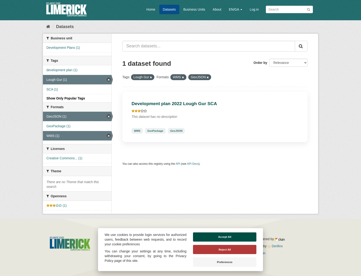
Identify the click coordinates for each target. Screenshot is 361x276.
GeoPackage (155, 130)
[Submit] (309, 9)
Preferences (225, 262)
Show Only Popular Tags (65, 98)
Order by (260, 63)
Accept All (224, 236)
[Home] (48, 26)
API (178, 163)
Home (150, 9)
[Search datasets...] (208, 46)
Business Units (194, 9)
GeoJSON (176, 130)
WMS (137, 130)
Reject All (225, 249)
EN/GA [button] (235, 9)
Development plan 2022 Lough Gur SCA (174, 103)
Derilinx (275, 246)
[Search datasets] (289, 9)
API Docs (193, 163)
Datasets (169, 9)
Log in (254, 9)
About (217, 9)
